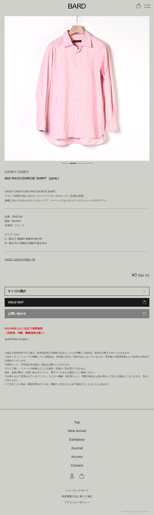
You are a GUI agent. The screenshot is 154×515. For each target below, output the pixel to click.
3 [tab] (81, 163)
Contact (77, 465)
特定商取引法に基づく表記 (77, 496)
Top (77, 422)
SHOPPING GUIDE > (17, 339)
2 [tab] (72, 163)
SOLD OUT (16, 302)
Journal (77, 448)
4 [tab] (89, 163)
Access (77, 456)
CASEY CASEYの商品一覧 (20, 259)
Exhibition (77, 439)
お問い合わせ (17, 313)
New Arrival (77, 430)
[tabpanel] (77, 88)
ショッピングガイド (77, 490)
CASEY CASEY (17, 172)
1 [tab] (64, 163)
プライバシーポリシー (77, 502)
